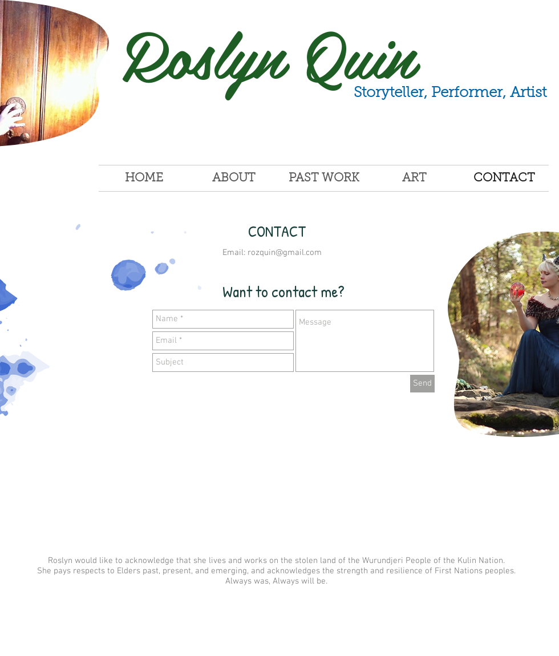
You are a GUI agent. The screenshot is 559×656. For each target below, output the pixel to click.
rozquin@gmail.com (285, 253)
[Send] (422, 383)
